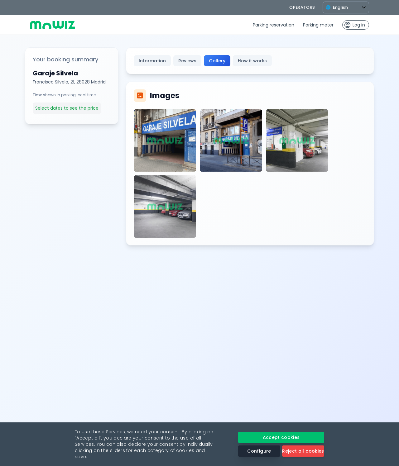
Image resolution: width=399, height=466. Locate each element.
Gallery (217, 61)
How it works (252, 61)
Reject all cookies (303, 451)
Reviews (187, 61)
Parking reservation (273, 25)
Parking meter (318, 25)
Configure (259, 451)
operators (302, 7)
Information (152, 61)
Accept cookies (281, 437)
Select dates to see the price (67, 108)
